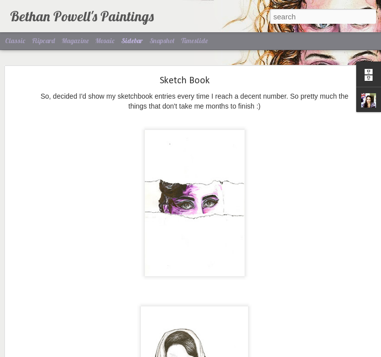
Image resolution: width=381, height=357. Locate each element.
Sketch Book (185, 50)
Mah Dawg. (38, 328)
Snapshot (162, 40)
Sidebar (132, 40)
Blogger (221, 352)
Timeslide (194, 40)
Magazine (75, 40)
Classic (15, 40)
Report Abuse (250, 352)
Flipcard (43, 40)
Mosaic (105, 40)
